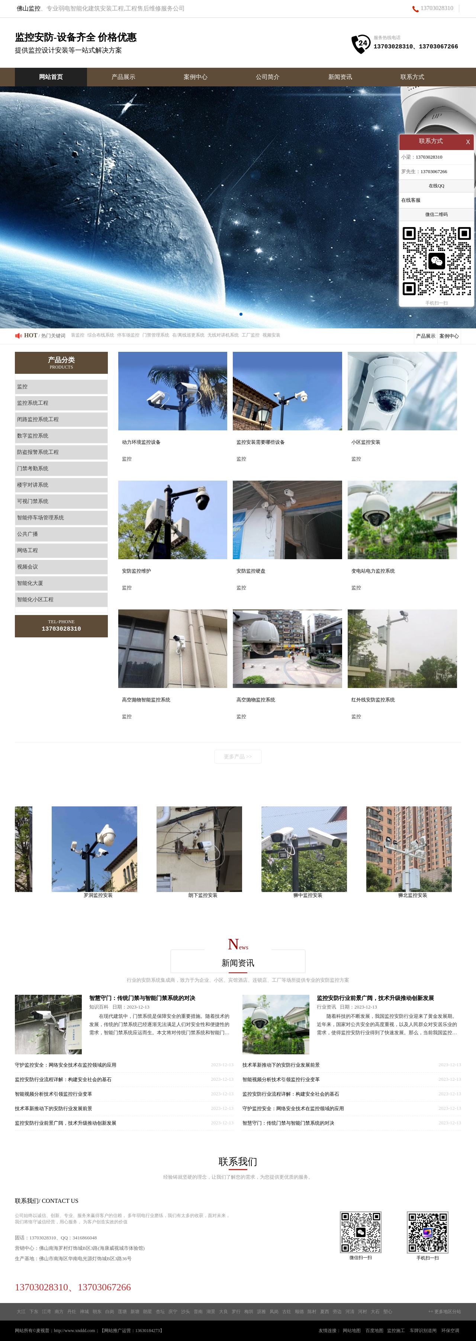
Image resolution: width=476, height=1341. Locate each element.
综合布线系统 (100, 335)
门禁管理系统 (155, 335)
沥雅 (261, 1311)
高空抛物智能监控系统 (146, 700)
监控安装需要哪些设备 (261, 442)
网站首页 (51, 77)
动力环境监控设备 (141, 442)
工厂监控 (251, 335)
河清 (349, 1311)
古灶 (286, 1311)
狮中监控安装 (310, 895)
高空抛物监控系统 (256, 700)
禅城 (84, 1311)
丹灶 (71, 1311)
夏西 (324, 1311)
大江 (21, 1311)
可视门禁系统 (32, 501)
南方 (59, 1311)
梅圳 (248, 1311)
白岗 (109, 1311)
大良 (223, 1311)
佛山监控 (29, 8)
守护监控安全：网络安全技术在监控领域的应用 (65, 1065)
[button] (235, 314)
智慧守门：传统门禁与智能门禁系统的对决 (142, 998)
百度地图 (374, 1330)
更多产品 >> (238, 756)
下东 (33, 1311)
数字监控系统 (32, 436)
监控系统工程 (32, 403)
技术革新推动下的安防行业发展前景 (53, 1108)
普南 (198, 1311)
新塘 (135, 1311)
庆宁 (172, 1311)
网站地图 (352, 1330)
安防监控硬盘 (251, 571)
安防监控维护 (136, 571)
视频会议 (27, 567)
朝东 (97, 1311)
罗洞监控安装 (101, 895)
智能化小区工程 (35, 599)
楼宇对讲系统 (32, 485)
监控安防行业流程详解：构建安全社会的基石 (63, 1079)
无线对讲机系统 (223, 335)
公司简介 (268, 77)
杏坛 (160, 1311)
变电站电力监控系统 (373, 571)
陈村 (312, 1311)
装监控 (77, 335)
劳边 (337, 1311)
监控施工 (396, 1330)
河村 (362, 1311)
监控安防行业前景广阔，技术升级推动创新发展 (65, 1123)
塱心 (387, 1311)
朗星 (147, 1311)
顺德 (299, 1311)
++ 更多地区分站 (444, 1311)
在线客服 (411, 201)
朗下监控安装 (206, 895)
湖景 (210, 1311)
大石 (375, 1311)
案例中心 (196, 77)
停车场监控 (128, 335)
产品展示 (123, 77)
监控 (22, 386)
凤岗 (274, 1311)
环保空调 (450, 1330)
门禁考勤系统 (32, 468)
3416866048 (85, 1237)
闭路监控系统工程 (38, 419)
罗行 (236, 1311)
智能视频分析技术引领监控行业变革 (53, 1094)
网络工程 (27, 550)
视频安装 (271, 335)
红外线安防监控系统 (373, 700)
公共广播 (27, 534)
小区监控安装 (365, 442)
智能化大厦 (30, 583)
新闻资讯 (340, 77)
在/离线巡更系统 (188, 335)
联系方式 (412, 77)
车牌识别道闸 (423, 1330)
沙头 (185, 1311)
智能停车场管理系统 (40, 517)
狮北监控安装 (415, 895)
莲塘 (122, 1311)
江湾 (46, 1311)
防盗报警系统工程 (38, 452)
